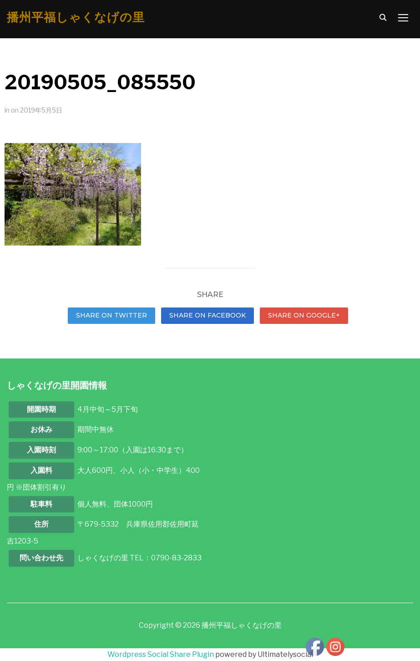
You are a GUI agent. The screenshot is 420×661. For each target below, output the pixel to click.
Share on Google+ (304, 315)
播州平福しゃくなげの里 (76, 17)
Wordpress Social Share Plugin (161, 654)
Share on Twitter (111, 315)
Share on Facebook (207, 315)
